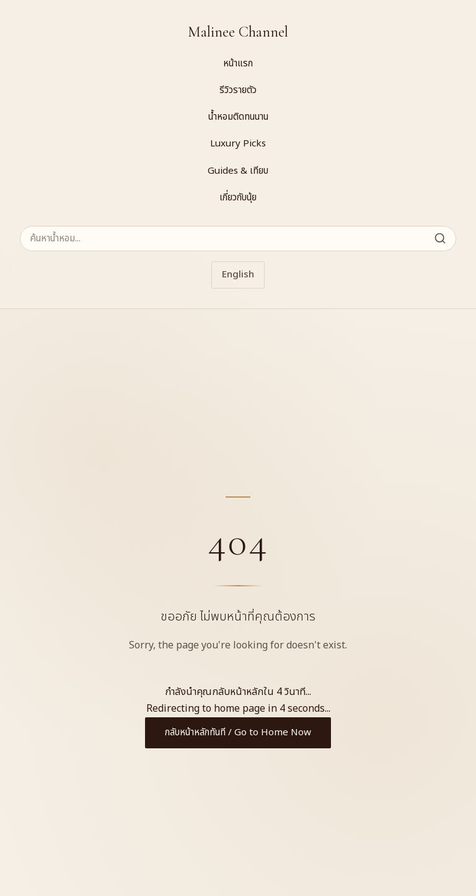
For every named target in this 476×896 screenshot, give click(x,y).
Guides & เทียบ (238, 171)
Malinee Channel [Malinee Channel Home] (238, 32)
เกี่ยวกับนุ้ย (238, 197)
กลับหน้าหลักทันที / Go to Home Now (238, 732)
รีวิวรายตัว (238, 90)
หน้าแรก (238, 63)
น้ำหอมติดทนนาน (238, 117)
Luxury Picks (238, 144)
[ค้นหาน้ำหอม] (238, 238)
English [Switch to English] (238, 274)
